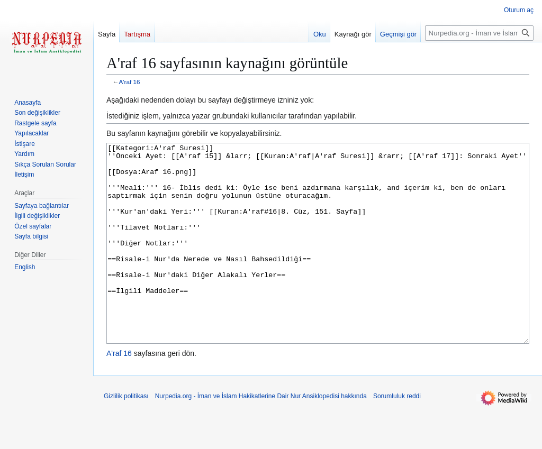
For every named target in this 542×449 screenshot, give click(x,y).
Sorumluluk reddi (397, 435)
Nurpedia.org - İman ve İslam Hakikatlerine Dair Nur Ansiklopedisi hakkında (261, 435)
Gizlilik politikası (126, 435)
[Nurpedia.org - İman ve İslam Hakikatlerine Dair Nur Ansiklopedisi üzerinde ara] (479, 33)
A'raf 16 (129, 81)
